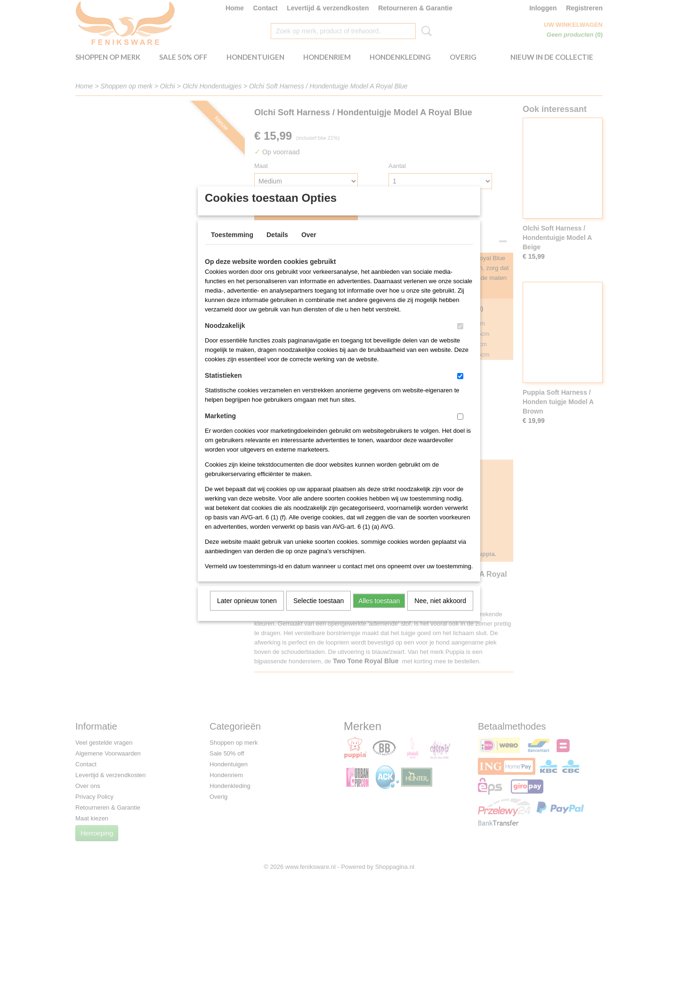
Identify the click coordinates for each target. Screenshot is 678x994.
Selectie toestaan (318, 613)
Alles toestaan (379, 613)
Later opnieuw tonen (247, 613)
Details (277, 247)
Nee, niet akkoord (440, 613)
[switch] (460, 338)
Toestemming (232, 247)
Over (308, 247)
